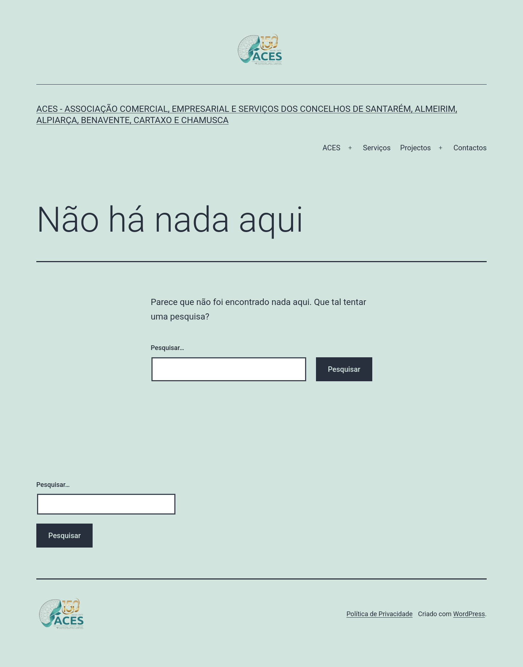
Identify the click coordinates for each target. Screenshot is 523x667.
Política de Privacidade (379, 614)
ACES (331, 147)
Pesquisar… (167, 347)
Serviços (376, 147)
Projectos (415, 147)
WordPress (469, 614)
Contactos (470, 147)
